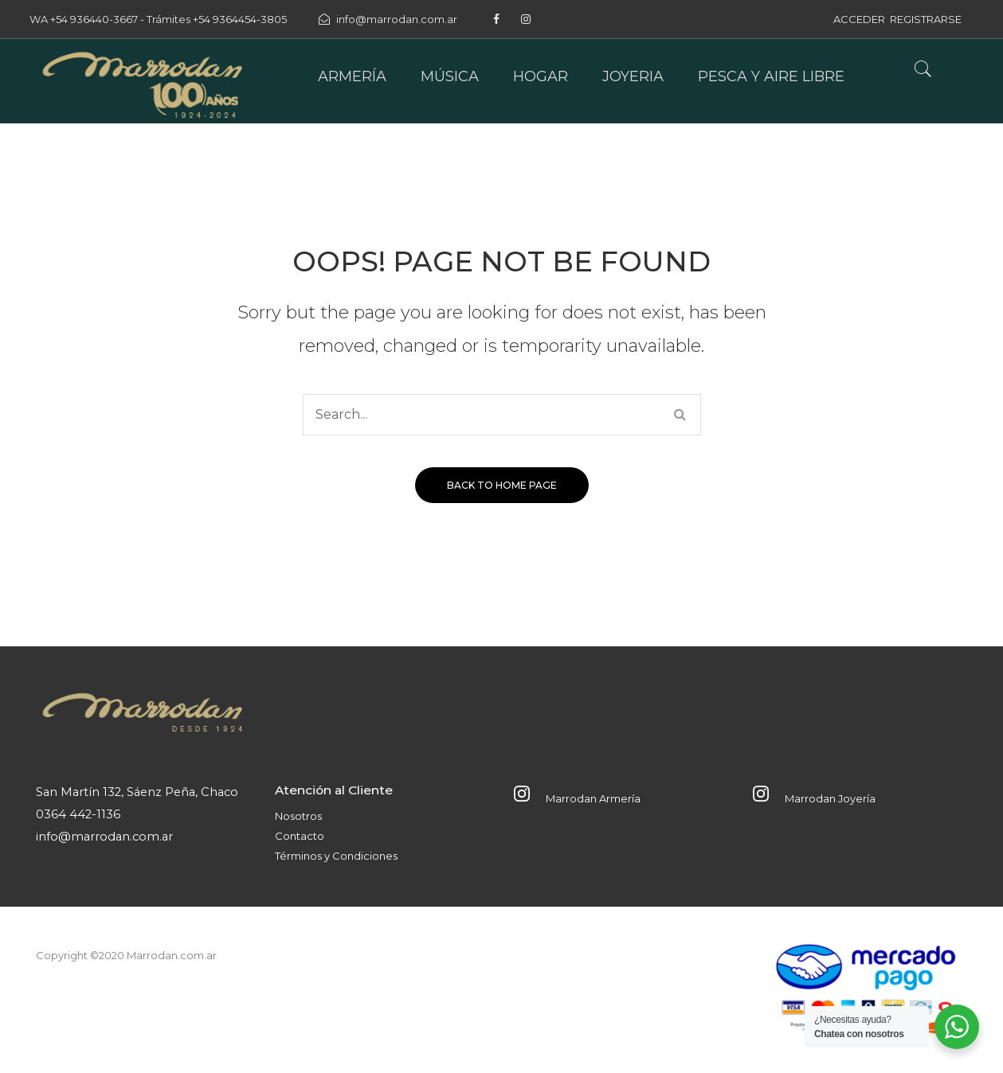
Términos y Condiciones (336, 855)
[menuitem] (352, 77)
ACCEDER (859, 19)
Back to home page (502, 485)
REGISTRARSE (926, 19)
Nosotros (298, 816)
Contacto (299, 835)
